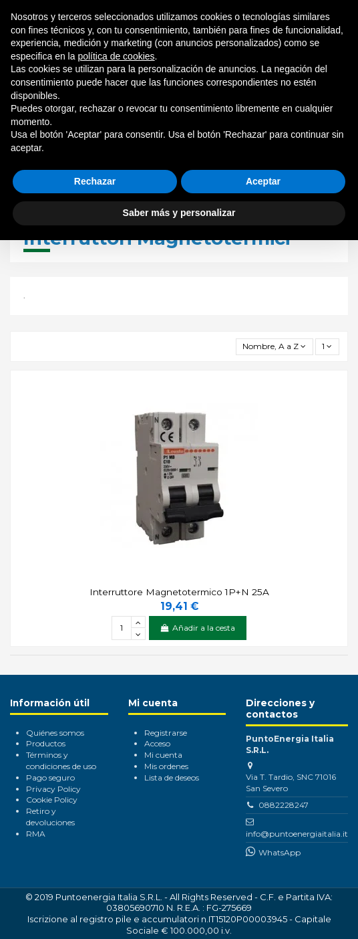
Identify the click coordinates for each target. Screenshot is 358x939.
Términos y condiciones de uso (61, 760)
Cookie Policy (51, 800)
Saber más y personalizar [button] (179, 212)
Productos (45, 743)
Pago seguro (50, 777)
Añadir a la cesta (197, 628)
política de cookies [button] (115, 56)
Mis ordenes (166, 766)
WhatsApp (279, 852)
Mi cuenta (163, 755)
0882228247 (283, 805)
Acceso (157, 743)
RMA (35, 834)
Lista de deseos (171, 777)
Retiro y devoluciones (50, 816)
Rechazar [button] (95, 181)
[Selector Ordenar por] (274, 346)
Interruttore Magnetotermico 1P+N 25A (179, 592)
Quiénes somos (55, 733)
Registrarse (165, 733)
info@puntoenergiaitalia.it (297, 834)
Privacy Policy (53, 789)
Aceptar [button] (263, 181)
